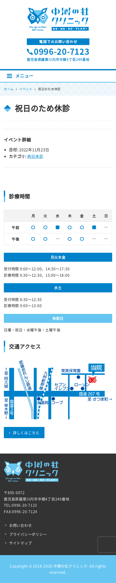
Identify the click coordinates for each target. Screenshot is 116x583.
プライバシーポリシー (28, 534)
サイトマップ (20, 542)
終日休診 (35, 156)
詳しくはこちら (24, 432)
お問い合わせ (20, 525)
